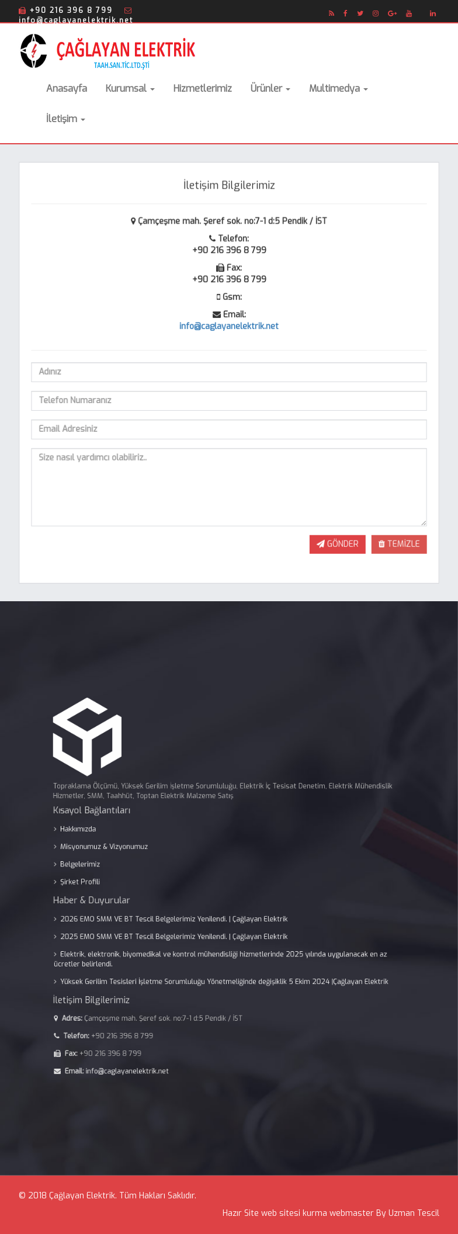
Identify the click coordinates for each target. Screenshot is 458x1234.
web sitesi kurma (294, 1213)
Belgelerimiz (120, 871)
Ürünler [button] (270, 88)
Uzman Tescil (413, 1213)
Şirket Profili (120, 884)
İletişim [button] (65, 119)
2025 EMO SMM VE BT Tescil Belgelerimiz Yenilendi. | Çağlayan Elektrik (189, 924)
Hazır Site (241, 1213)
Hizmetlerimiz (203, 88)
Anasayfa (66, 88)
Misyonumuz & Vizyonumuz (137, 858)
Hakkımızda (119, 846)
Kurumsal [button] (130, 88)
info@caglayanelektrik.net (229, 327)
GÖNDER (334, 539)
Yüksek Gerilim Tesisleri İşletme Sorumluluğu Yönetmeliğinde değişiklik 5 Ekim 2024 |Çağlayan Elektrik (225, 957)
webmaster (351, 1213)
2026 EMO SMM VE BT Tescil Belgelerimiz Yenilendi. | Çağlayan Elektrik (189, 911)
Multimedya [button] (338, 88)
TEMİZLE (394, 539)
